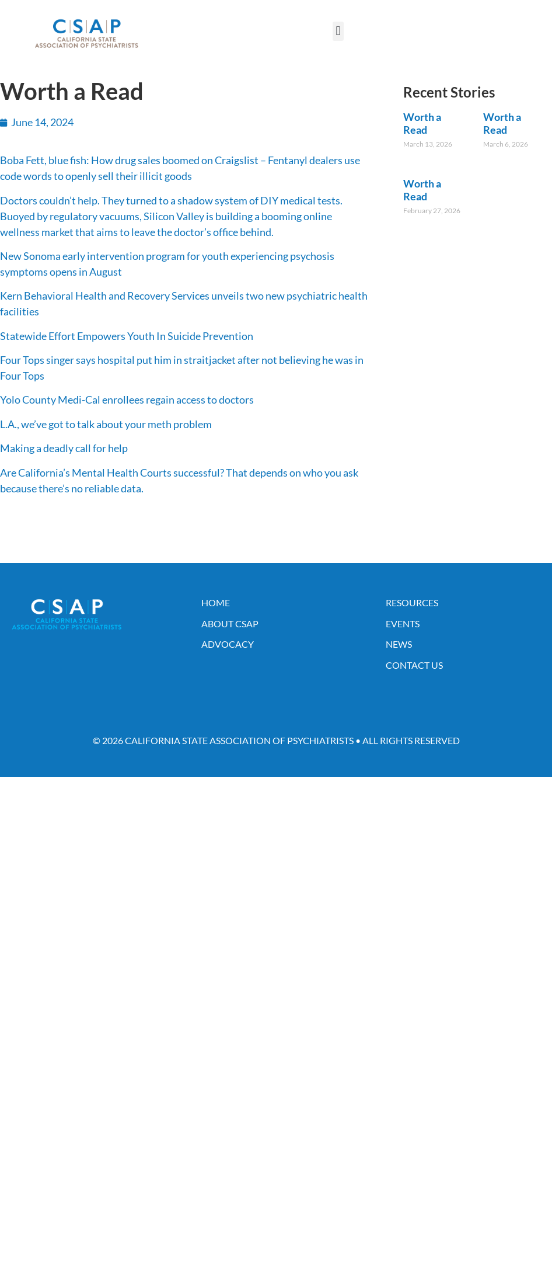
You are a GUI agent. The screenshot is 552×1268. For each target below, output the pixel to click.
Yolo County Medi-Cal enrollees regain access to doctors (127, 399)
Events (403, 623)
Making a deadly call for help (64, 448)
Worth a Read (422, 123)
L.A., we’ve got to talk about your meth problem (106, 424)
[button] (338, 31)
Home (215, 602)
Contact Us (414, 665)
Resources (412, 602)
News (399, 643)
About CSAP (229, 623)
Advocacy (227, 643)
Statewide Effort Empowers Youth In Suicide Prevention (126, 335)
